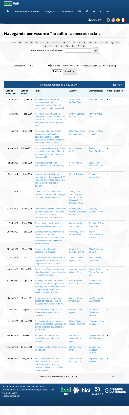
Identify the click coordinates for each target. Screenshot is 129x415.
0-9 (20, 43)
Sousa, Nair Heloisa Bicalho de (96, 166)
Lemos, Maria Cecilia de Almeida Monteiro (77, 212)
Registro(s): (111, 66)
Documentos (66, 11)
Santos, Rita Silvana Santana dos (96, 272)
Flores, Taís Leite (77, 174)
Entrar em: (96, 19)
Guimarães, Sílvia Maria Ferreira (94, 312)
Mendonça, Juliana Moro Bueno (75, 338)
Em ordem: (56, 66)
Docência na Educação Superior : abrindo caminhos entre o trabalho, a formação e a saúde (50, 272)
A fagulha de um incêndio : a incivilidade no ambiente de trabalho (47, 338)
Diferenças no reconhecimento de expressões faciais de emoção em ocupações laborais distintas (50, 261)
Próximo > (117, 84)
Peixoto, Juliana (76, 203)
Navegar (49, 11)
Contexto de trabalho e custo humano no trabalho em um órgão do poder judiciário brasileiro (50, 194)
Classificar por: (19, 66)
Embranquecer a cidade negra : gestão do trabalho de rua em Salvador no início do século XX (49, 301)
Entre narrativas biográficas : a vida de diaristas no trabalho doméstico (48, 312)
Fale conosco (109, 411)
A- (94, 11)
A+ (107, 11)
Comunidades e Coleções (26, 11)
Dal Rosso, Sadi (96, 99)
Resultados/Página (88, 66)
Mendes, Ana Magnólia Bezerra (95, 350)
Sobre (123, 411)
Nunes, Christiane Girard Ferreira (96, 235)
